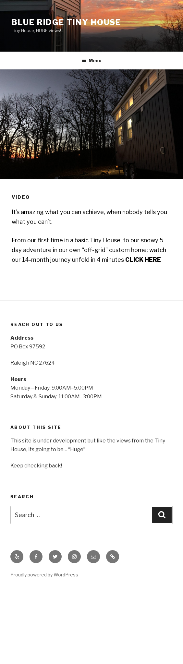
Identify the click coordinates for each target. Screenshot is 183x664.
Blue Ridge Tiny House (66, 22)
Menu (92, 60)
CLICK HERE (143, 259)
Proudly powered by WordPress (44, 574)
